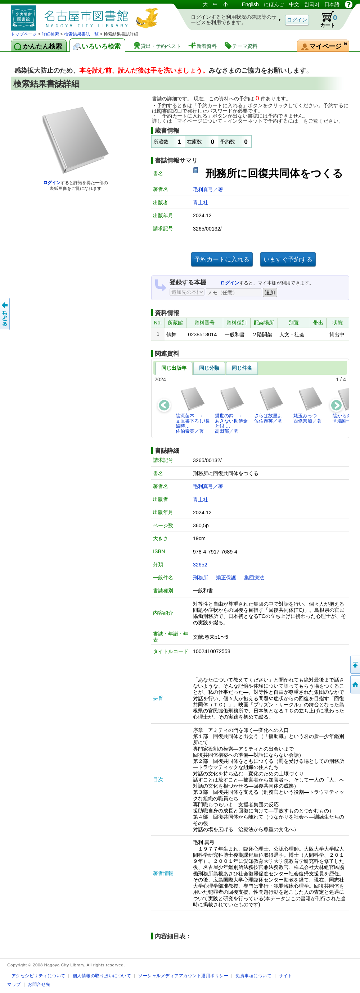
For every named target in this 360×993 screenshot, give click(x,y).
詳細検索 (50, 34)
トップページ (24, 34)
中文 (294, 4)
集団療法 (254, 577)
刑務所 (200, 577)
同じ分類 (209, 368)
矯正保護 (226, 577)
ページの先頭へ (354, 665)
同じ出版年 (173, 368)
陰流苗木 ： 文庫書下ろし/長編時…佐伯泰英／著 (193, 410)
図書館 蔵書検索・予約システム (86, 15)
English (250, 4)
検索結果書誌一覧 (81, 34)
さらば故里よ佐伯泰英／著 (269, 404)
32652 (200, 565)
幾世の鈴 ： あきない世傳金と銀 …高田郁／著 (231, 410)
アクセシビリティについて (39, 975)
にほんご (274, 4)
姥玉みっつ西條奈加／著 (308, 404)
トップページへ (354, 684)
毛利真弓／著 (208, 189)
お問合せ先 (39, 984)
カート (325, 19)
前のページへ (5, 314)
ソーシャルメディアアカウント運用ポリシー (183, 975)
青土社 (200, 202)
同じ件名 (242, 368)
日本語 (331, 4)
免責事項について (253, 975)
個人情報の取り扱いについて (102, 975)
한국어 (311, 4)
